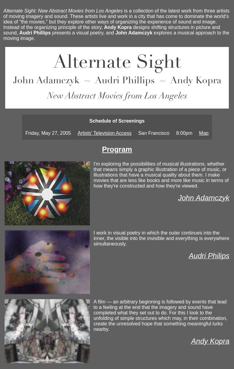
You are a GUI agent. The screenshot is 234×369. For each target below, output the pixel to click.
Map (203, 133)
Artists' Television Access (105, 133)
